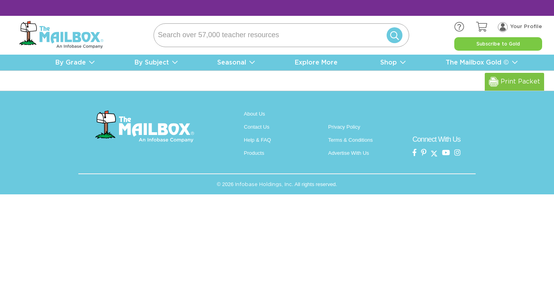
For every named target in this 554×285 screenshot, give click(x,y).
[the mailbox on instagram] (457, 153)
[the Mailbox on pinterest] (424, 153)
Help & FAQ (257, 140)
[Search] (281, 35)
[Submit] (393, 35)
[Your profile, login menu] (520, 26)
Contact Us (256, 127)
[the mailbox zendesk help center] (465, 27)
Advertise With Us (348, 153)
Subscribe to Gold (498, 44)
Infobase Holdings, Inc (263, 184)
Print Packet (514, 82)
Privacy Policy (344, 127)
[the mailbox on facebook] (414, 153)
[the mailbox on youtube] (446, 153)
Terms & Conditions (350, 140)
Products (254, 153)
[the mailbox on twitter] (434, 153)
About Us (254, 114)
